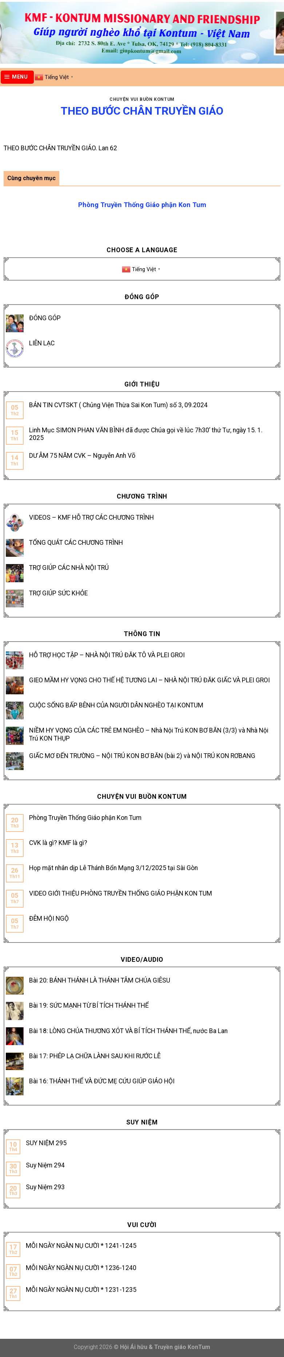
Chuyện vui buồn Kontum (142, 99)
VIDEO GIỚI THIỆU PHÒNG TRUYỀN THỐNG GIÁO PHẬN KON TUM (120, 893)
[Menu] (17, 77)
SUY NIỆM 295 (46, 1143)
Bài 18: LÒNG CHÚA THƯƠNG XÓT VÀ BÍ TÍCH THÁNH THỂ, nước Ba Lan (128, 1031)
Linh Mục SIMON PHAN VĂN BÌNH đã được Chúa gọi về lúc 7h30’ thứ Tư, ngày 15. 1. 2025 (146, 433)
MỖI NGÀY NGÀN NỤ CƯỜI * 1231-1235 (81, 1289)
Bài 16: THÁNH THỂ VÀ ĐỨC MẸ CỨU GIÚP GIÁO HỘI (102, 1081)
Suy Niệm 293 (45, 1187)
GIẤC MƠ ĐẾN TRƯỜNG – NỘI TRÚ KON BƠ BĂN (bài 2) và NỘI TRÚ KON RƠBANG (142, 755)
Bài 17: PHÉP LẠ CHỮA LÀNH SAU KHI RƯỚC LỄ (95, 1056)
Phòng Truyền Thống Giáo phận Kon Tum (85, 817)
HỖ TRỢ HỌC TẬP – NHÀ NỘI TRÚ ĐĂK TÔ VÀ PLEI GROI (107, 655)
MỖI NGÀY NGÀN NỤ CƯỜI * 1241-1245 (81, 1245)
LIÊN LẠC (42, 343)
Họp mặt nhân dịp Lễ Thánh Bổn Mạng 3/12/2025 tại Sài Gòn (113, 868)
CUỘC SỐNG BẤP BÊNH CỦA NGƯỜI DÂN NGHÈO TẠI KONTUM (116, 705)
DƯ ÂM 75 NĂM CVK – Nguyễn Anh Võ (82, 455)
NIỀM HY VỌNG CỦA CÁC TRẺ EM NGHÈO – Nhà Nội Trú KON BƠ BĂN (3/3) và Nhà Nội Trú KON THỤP (148, 734)
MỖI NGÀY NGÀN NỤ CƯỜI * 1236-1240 (81, 1267)
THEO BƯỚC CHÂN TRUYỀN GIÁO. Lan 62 (60, 148)
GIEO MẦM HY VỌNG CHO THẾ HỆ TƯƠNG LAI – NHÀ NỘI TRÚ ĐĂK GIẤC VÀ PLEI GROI (149, 680)
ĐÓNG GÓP (45, 318)
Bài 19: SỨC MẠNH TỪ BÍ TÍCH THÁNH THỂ (89, 1005)
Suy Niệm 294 (45, 1165)
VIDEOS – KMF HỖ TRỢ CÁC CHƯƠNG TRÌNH (91, 517)
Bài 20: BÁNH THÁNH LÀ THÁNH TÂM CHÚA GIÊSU (99, 980)
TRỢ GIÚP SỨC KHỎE (58, 593)
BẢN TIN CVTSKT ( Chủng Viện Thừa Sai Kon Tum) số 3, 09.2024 (118, 405)
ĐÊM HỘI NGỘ (49, 918)
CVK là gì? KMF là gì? (58, 842)
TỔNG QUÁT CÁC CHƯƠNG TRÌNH (76, 542)
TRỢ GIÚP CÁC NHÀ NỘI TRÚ (69, 567)
